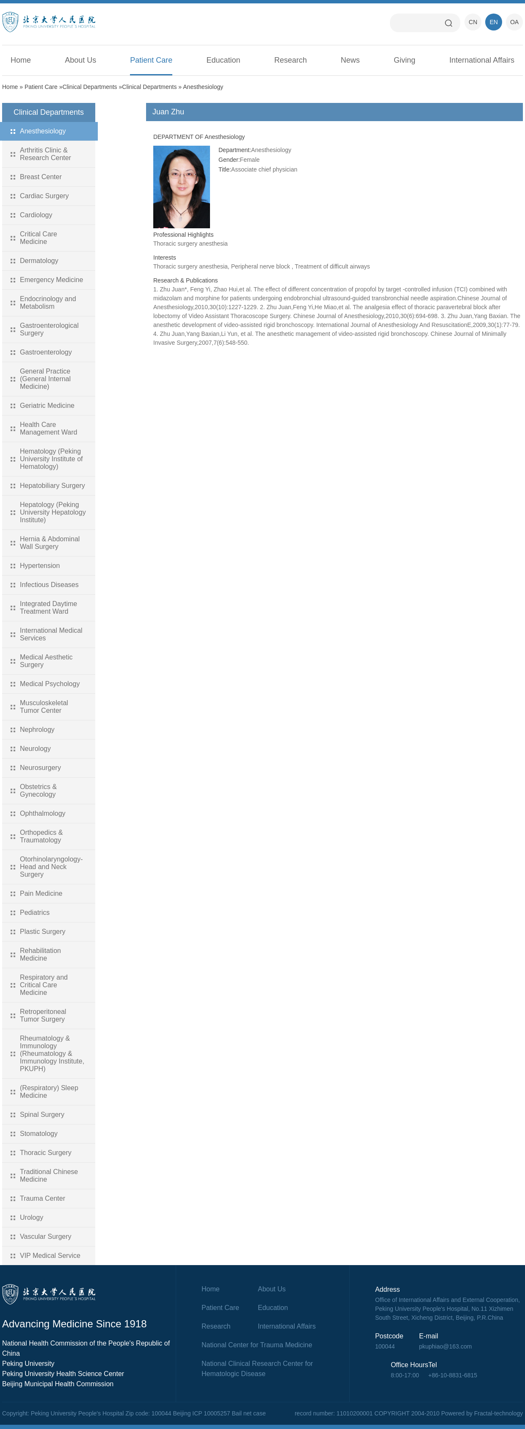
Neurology (35, 748)
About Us (80, 60)
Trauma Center (42, 1198)
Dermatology (39, 260)
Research (290, 60)
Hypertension (40, 565)
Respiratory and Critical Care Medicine (44, 985)
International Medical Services (51, 634)
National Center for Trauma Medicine (257, 1345)
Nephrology (37, 729)
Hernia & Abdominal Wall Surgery (50, 542)
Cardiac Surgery (44, 195)
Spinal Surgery (42, 1114)
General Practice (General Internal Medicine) (45, 379)
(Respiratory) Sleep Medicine (49, 1091)
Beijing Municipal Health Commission (57, 1383)
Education (223, 60)
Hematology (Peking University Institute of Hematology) (51, 459)
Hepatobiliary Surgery (52, 485)
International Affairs (481, 60)
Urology (31, 1217)
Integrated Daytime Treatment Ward (48, 607)
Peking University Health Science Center (63, 1373)
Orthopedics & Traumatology (41, 836)
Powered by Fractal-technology (482, 1413)
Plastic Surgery (43, 931)
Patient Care (151, 60)
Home (21, 60)
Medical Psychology (50, 683)
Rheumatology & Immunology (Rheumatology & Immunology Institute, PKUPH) (52, 1053)
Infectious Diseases (49, 584)
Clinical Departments (89, 86)
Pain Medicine (41, 893)
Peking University (28, 1363)
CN (473, 22)
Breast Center (41, 176)
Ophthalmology (43, 813)
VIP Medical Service (50, 1255)
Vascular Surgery (46, 1236)
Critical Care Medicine (38, 237)
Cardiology (36, 215)
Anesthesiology (203, 86)
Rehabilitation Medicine (40, 954)
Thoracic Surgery (46, 1152)
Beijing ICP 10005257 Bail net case (219, 1413)
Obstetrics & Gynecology (38, 790)
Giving (404, 60)
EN (493, 22)
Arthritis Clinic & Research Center (45, 154)
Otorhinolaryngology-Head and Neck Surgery (51, 867)
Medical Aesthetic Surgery (46, 661)
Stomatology (39, 1133)
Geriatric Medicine (47, 405)
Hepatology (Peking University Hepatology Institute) (53, 512)
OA (514, 22)
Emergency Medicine (51, 279)
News (350, 60)
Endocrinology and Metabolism (48, 302)
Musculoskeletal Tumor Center (44, 706)
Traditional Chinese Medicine (49, 1175)
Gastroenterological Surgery (49, 329)
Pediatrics (35, 912)
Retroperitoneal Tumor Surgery (43, 1015)
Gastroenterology (46, 352)
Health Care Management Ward (48, 428)
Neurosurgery (40, 767)
